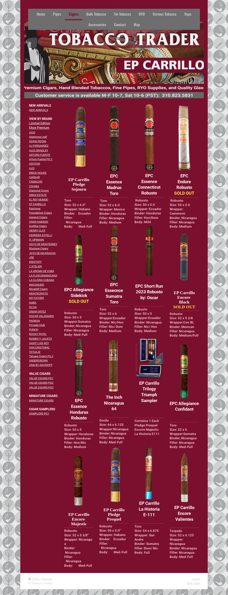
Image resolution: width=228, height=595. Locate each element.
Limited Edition (39, 123)
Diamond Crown (39, 190)
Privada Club (37, 325)
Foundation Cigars (40, 213)
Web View (193, 583)
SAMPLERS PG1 (39, 413)
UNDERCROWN (38, 360)
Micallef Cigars (38, 289)
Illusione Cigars (38, 248)
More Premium (39, 128)
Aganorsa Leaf (38, 137)
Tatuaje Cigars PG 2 (41, 356)
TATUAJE (34, 352)
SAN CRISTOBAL (39, 347)
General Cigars (38, 217)
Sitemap (46, 579)
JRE (31, 257)
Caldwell (34, 177)
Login (196, 579)
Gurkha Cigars (38, 226)
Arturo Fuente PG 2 (40, 159)
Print (34, 579)
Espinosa (34, 208)
